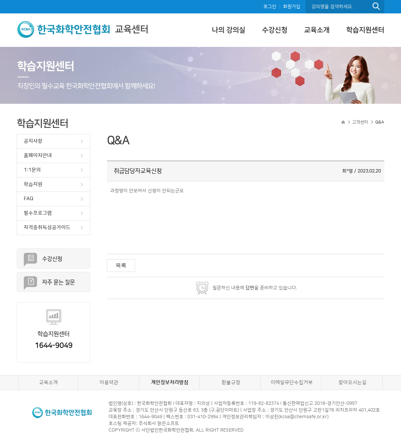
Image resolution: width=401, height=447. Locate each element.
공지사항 (33, 141)
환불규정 (231, 382)
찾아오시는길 (353, 382)
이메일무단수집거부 (292, 382)
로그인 (269, 6)
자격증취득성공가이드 (47, 227)
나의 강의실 (228, 30)
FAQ (28, 199)
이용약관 (109, 382)
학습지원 (33, 184)
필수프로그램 (38, 213)
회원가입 (291, 6)
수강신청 (274, 30)
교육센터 (82, 29)
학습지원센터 (365, 30)
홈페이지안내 (38, 155)
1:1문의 (32, 170)
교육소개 (316, 30)
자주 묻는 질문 (58, 282)
